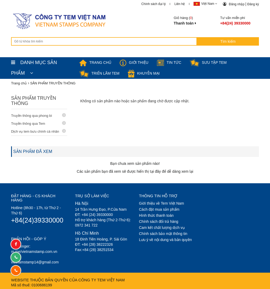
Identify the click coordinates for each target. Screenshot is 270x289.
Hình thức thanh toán (156, 215)
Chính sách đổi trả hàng (158, 221)
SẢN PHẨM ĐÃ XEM (32, 151)
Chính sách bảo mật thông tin (163, 234)
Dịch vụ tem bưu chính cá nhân (38, 131)
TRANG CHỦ (95, 62)
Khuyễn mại (144, 73)
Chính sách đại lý (153, 4)
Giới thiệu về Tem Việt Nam (161, 203)
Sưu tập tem (208, 62)
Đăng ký (253, 4)
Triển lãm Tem (99, 73)
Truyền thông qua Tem (38, 123)
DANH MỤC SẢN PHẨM (34, 64)
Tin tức (169, 62)
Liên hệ (179, 4)
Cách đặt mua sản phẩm (159, 209)
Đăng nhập (237, 4)
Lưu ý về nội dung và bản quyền (165, 240)
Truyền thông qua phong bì (38, 115)
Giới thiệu (134, 62)
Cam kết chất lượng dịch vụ (162, 227)
